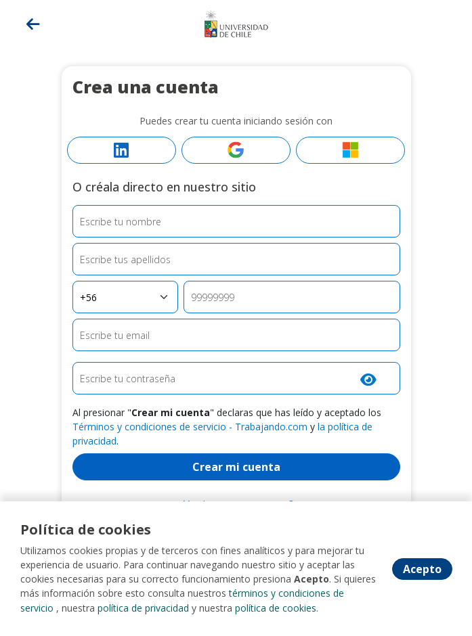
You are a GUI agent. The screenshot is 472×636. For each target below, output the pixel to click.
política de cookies (275, 608)
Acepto (422, 569)
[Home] (236, 22)
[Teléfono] (292, 297)
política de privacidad (143, 608)
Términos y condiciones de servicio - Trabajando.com (189, 426)
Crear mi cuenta (236, 466)
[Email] (236, 335)
